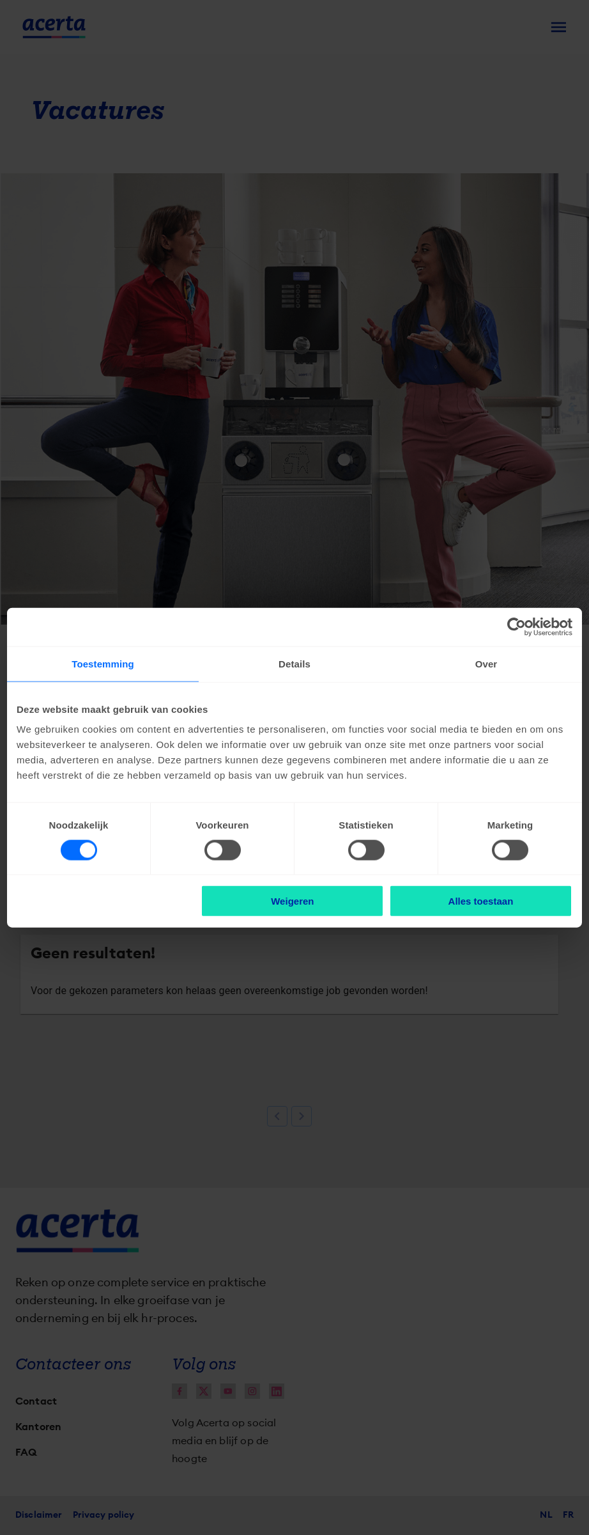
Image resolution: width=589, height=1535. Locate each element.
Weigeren (292, 901)
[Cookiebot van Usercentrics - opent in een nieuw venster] (516, 626)
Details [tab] (294, 663)
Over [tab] (486, 663)
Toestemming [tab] (103, 663)
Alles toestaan (481, 901)
